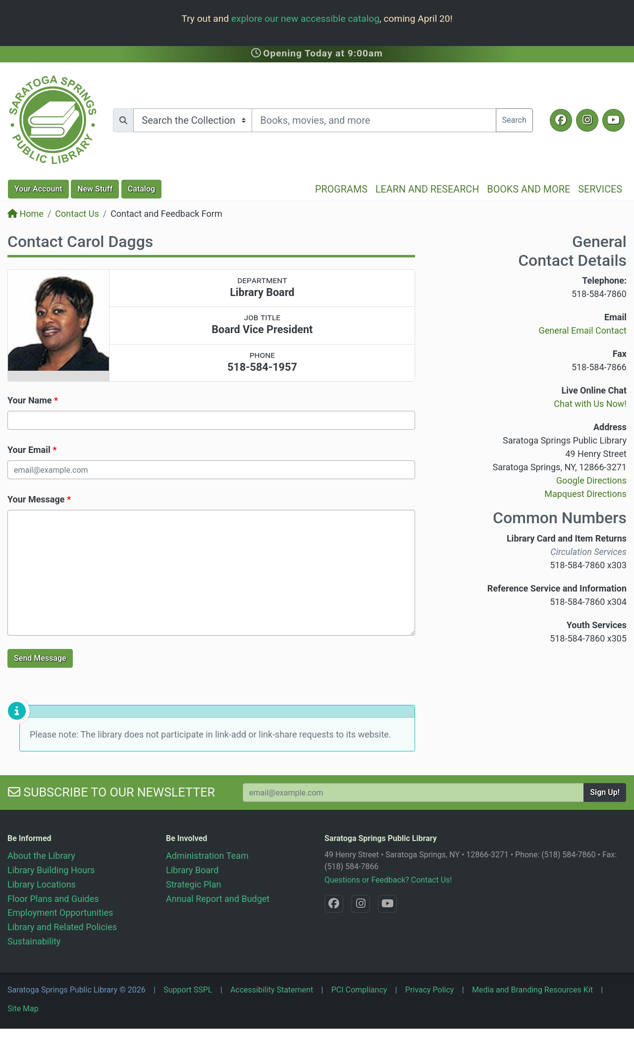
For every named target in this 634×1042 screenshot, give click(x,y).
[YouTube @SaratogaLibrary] (613, 120)
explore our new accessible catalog (305, 18)
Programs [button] (341, 189)
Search (514, 120)
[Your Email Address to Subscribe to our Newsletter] (413, 792)
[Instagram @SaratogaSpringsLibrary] (587, 120)
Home (25, 213)
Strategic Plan (193, 884)
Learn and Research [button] (427, 189)
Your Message (36, 499)
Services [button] (600, 189)
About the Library (41, 855)
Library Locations (41, 884)
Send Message (40, 658)
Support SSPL (187, 989)
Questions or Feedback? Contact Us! (388, 880)
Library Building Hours (51, 870)
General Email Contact (582, 330)
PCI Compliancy (359, 989)
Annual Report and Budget (217, 898)
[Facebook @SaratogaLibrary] (561, 120)
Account (38, 189)
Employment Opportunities (60, 912)
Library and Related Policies (62, 927)
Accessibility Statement (271, 989)
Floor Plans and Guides (53, 898)
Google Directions (591, 480)
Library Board (192, 870)
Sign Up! (605, 792)
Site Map (23, 1008)
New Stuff (94, 189)
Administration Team (207, 855)
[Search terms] (374, 120)
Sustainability (33, 941)
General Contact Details (572, 251)
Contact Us (77, 213)
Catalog (141, 189)
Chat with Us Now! (590, 403)
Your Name (29, 400)
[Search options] (192, 120)
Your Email (29, 450)
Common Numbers (560, 517)
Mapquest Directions (585, 494)
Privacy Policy (429, 989)
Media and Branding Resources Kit (532, 989)
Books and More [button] (528, 189)
